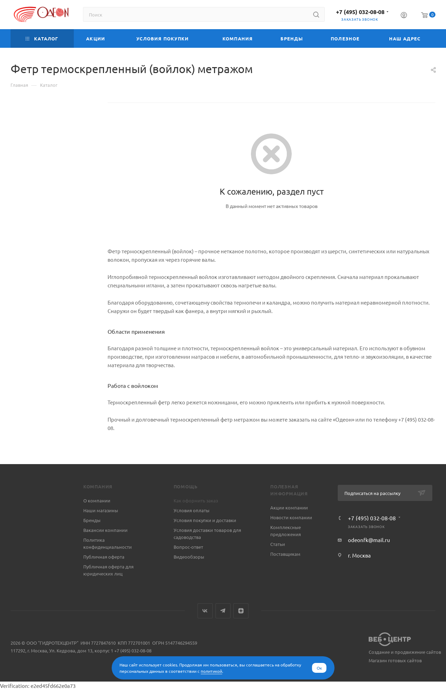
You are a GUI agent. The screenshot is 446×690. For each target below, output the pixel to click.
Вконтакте (205, 610)
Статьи (277, 544)
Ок (319, 668)
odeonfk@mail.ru (369, 539)
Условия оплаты (191, 510)
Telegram (223, 610)
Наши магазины (100, 510)
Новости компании (291, 517)
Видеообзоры (189, 557)
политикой (211, 671)
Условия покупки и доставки (205, 520)
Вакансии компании (105, 530)
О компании (96, 500)
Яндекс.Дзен (240, 610)
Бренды (92, 520)
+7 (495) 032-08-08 (360, 11)
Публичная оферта (103, 557)
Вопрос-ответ (188, 547)
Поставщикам (285, 554)
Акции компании (289, 507)
